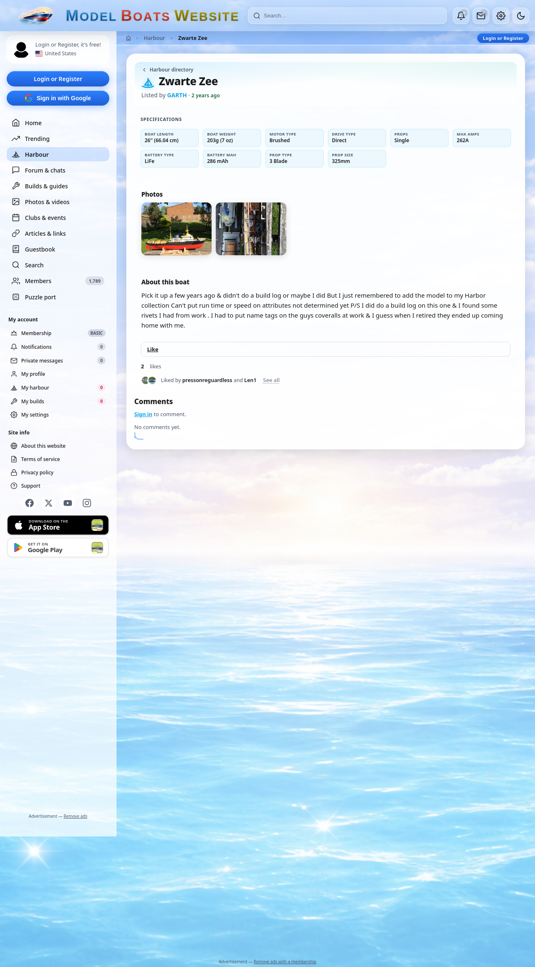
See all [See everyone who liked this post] (271, 380)
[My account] (501, 15)
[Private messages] (481, 15)
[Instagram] (86, 503)
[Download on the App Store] (57, 525)
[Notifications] (461, 15)
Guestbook (33, 249)
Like (152, 349)
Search (28, 265)
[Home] (128, 38)
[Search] (352, 16)
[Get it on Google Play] (57, 547)
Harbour (30, 154)
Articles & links (39, 233)
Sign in (143, 414)
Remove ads (75, 816)
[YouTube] (67, 503)
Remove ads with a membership (285, 962)
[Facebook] (29, 503)
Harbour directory (167, 69)
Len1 (250, 380)
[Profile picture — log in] (21, 50)
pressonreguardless (207, 380)
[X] (48, 503)
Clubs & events (39, 217)
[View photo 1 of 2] (176, 228)
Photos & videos (40, 201)
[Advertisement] (58, 687)
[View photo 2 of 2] (251, 228)
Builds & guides (40, 186)
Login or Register (58, 79)
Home (27, 122)
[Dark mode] (521, 15)
